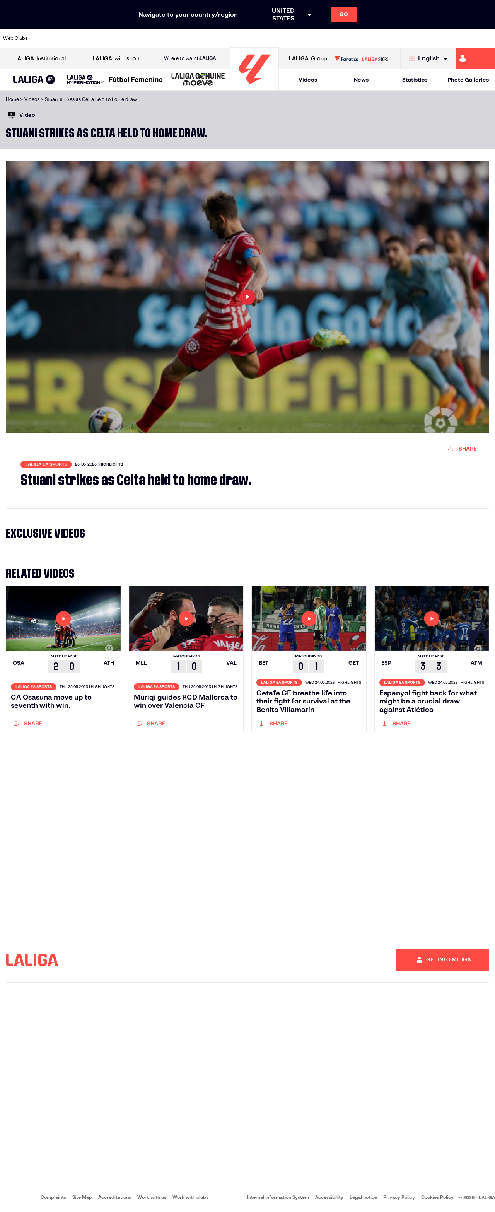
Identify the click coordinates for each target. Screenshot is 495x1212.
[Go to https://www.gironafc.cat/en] (207, 38)
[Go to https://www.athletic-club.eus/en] (45, 38)
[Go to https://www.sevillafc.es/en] (440, 38)
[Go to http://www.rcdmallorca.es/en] (323, 38)
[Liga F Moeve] (136, 80)
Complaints (53, 1197)
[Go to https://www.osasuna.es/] (91, 38)
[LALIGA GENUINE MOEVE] (198, 80)
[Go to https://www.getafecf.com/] (184, 38)
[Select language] (430, 58)
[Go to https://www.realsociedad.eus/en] (416, 38)
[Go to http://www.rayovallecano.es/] (253, 38)
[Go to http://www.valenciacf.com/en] (463, 38)
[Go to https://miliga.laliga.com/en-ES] (475, 58)
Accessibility (329, 1197)
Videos (308, 80)
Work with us (151, 1197)
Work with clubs (190, 1197)
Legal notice (363, 1197)
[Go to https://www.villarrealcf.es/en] (486, 38)
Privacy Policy (399, 1197)
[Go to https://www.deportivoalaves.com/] (114, 38)
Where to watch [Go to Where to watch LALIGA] (190, 58)
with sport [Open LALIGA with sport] (116, 58)
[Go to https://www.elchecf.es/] (137, 38)
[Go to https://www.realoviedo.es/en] (393, 38)
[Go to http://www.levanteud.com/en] (230, 38)
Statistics (414, 80)
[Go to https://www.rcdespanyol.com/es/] (300, 38)
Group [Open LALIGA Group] (308, 58)
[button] (34, 79)
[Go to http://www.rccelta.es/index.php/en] (277, 38)
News (361, 80)
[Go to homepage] (254, 87)
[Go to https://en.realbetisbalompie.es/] (347, 38)
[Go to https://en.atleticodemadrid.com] (68, 38)
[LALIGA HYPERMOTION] (85, 80)
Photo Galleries (468, 80)
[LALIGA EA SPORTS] (34, 80)
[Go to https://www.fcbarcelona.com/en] (161, 38)
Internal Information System (278, 1197)
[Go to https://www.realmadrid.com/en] (370, 38)
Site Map (82, 1197)
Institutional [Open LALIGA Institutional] (40, 58)
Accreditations (114, 1197)
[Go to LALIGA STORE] (361, 58)
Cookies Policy (437, 1197)
